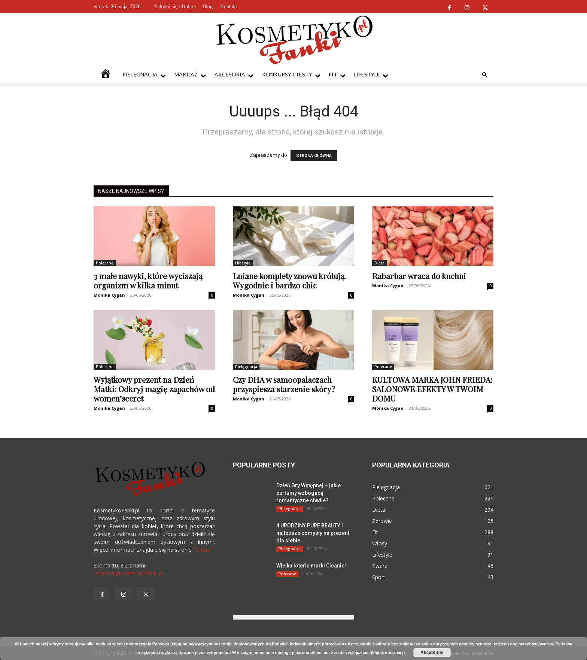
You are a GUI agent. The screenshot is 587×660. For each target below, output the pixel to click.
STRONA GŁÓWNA (314, 155)
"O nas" (202, 549)
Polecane (104, 263)
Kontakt (228, 6)
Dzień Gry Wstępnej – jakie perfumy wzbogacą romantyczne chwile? (308, 492)
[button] (484, 75)
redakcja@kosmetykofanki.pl (128, 573)
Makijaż (190, 74)
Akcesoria (234, 74)
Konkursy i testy (291, 74)
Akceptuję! (431, 652)
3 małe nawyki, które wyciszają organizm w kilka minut (148, 280)
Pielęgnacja (144, 74)
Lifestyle (371, 74)
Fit (337, 74)
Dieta (379, 263)
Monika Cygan (109, 295)
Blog (208, 6)
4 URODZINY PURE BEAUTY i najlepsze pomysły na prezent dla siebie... (312, 533)
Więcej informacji (388, 652)
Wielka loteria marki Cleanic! (311, 566)
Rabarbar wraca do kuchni (419, 275)
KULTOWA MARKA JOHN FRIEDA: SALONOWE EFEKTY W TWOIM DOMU (432, 388)
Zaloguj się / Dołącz (175, 6)
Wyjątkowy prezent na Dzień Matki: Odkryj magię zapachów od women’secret (154, 388)
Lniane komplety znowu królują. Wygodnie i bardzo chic (289, 280)
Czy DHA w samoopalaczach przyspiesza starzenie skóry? (284, 384)
